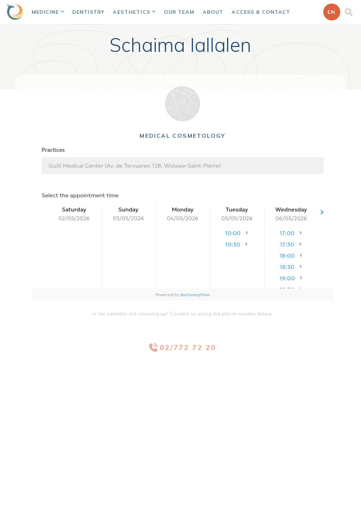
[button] (48, 12)
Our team (179, 12)
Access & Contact (261, 12)
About (213, 12)
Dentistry (88, 12)
